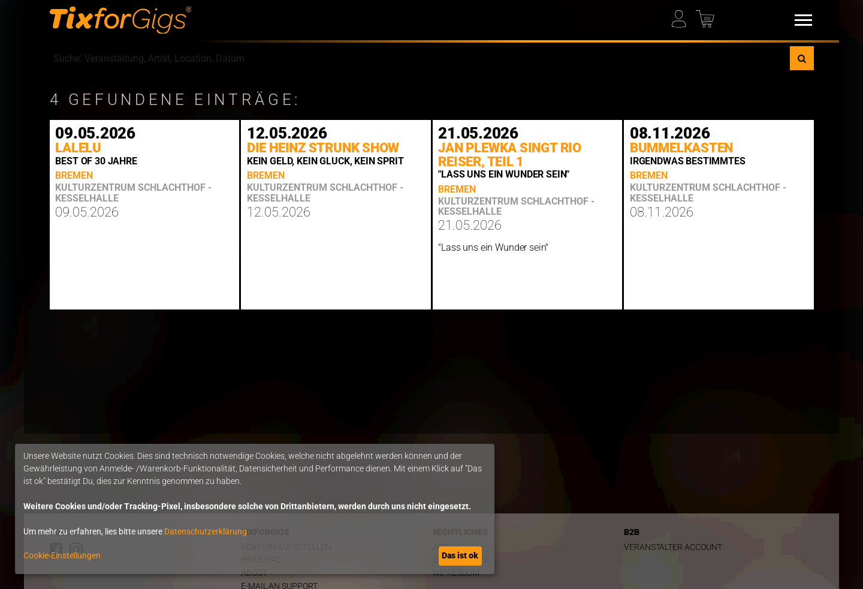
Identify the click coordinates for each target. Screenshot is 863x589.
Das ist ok (460, 555)
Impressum (456, 573)
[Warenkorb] (707, 16)
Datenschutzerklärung (205, 531)
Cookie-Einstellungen (62, 555)
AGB (441, 547)
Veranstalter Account (673, 547)
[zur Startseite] (121, 20)
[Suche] (802, 58)
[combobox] (420, 58)
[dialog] (254, 509)
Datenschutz (461, 560)
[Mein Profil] (683, 16)
